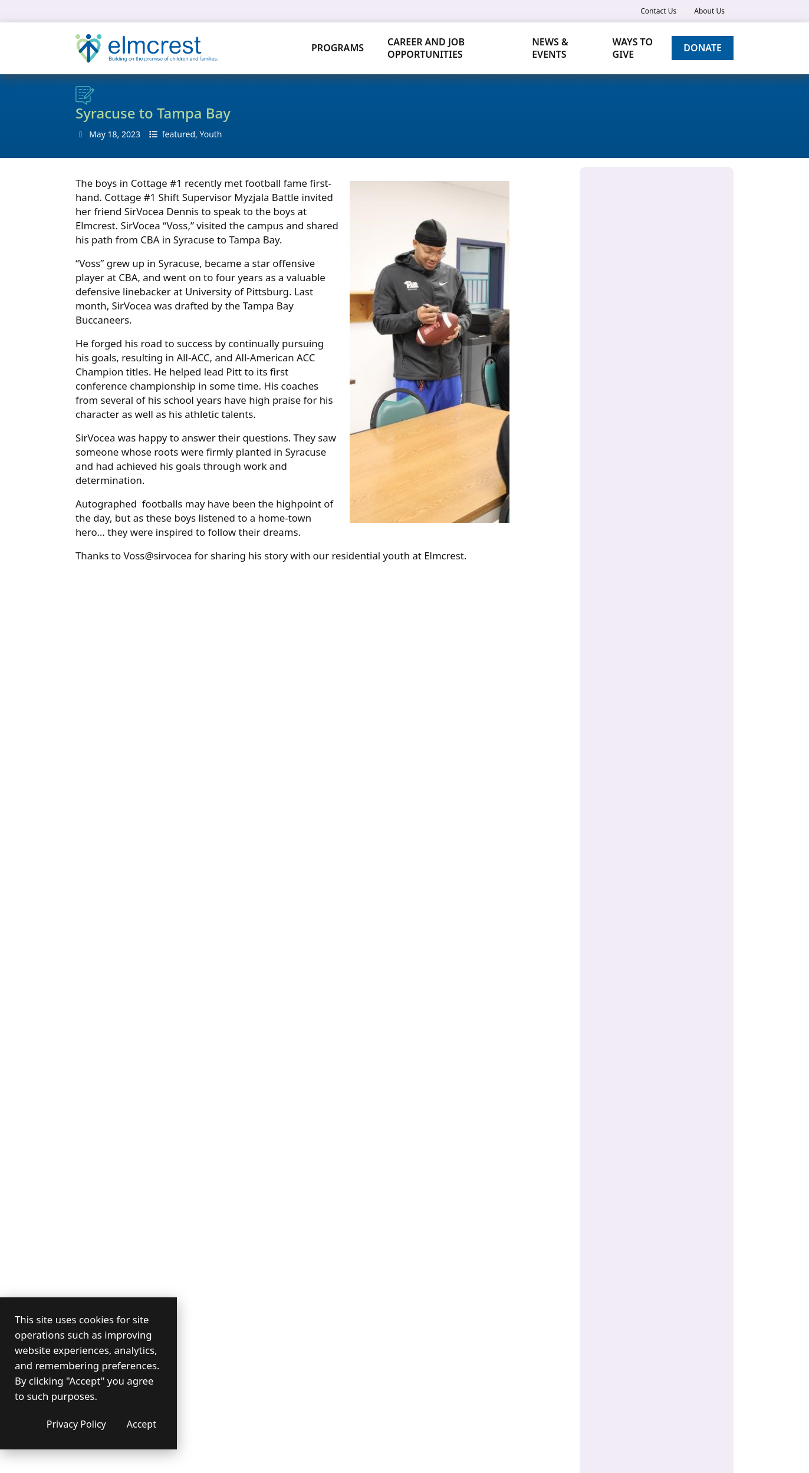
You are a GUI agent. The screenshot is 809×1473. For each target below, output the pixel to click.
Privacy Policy (295, 1349)
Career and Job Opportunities (426, 48)
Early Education (635, 424)
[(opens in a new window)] (449, 1108)
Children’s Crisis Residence (657, 331)
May (97, 134)
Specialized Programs (646, 562)
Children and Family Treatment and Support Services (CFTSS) (651, 366)
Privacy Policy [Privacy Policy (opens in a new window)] (159, 1424)
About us (284, 1318)
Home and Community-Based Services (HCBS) (650, 453)
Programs (337, 47)
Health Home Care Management (641, 488)
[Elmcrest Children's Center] (146, 48)
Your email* (98, 944)
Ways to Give (633, 48)
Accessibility (292, 1364)
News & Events (550, 48)
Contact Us (658, 11)
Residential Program (645, 584)
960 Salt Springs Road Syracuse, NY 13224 (654, 239)
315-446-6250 (470, 1032)
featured (178, 134)
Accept (224, 1424)
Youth (210, 134)
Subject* (91, 992)
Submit (111, 1221)
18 (112, 134)
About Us (709, 11)
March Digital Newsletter (654, 712)
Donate (702, 47)
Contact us (288, 1334)
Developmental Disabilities (657, 401)
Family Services (635, 517)
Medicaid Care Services (650, 539)
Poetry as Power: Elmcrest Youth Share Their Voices (656, 683)
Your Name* (99, 895)
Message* (94, 1040)
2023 (130, 134)
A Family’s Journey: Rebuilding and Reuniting (654, 741)
